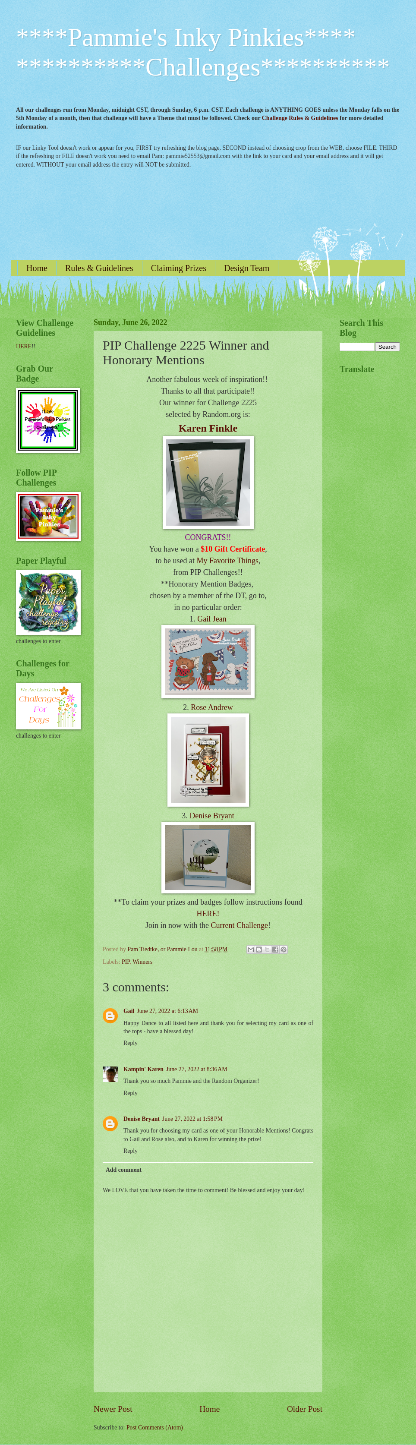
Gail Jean (211, 619)
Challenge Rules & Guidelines (300, 118)
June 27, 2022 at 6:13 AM (167, 1011)
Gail (128, 1011)
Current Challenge (239, 925)
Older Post (304, 1408)
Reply (130, 1043)
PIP (125, 962)
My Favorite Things (227, 560)
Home (36, 268)
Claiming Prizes (178, 268)
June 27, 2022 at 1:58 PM (192, 1119)
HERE (24, 346)
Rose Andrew (212, 707)
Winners (142, 962)
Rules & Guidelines (99, 268)
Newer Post (113, 1408)
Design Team (246, 268)
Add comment (124, 1170)
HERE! (208, 913)
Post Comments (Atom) (154, 1427)
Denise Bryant (211, 815)
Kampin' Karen (143, 1069)
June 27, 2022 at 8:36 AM (196, 1069)
